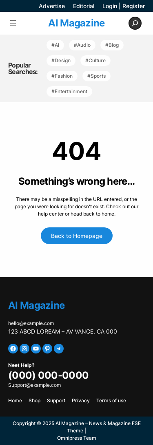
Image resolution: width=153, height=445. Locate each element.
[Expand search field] (135, 23)
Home (15, 400)
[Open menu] (13, 23)
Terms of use (111, 400)
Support (56, 400)
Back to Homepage (76, 235)
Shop (34, 400)
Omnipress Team (76, 438)
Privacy (81, 400)
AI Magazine (76, 23)
